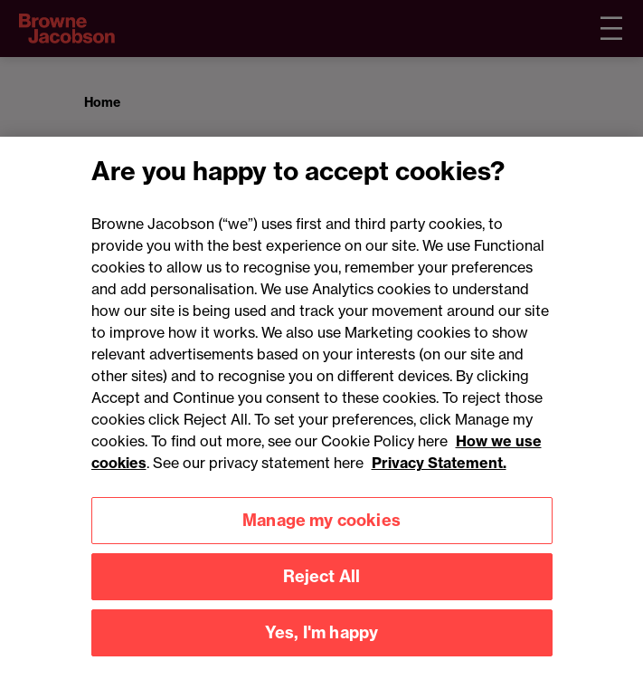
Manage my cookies (321, 539)
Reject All (322, 595)
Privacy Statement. (439, 481)
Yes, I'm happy (322, 651)
